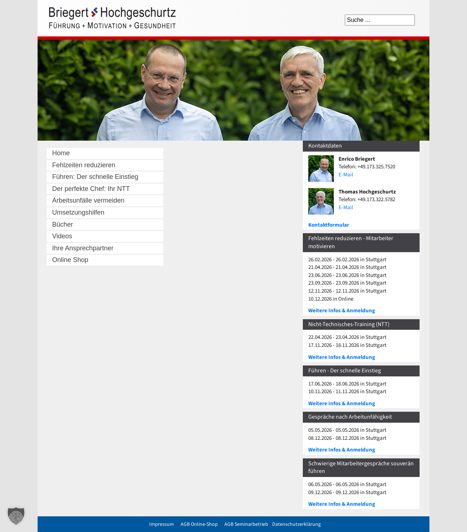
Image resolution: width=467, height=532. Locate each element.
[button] (16, 516)
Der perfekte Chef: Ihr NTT (91, 188)
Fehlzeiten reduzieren (83, 165)
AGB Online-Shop (199, 524)
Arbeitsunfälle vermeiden (88, 200)
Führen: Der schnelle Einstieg (95, 176)
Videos (62, 236)
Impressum (161, 524)
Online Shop (70, 259)
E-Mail (346, 175)
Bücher (62, 224)
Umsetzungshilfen (78, 212)
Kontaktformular (328, 225)
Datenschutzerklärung (296, 524)
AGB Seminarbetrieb (246, 524)
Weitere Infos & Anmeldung (341, 310)
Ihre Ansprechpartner (82, 248)
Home (61, 153)
